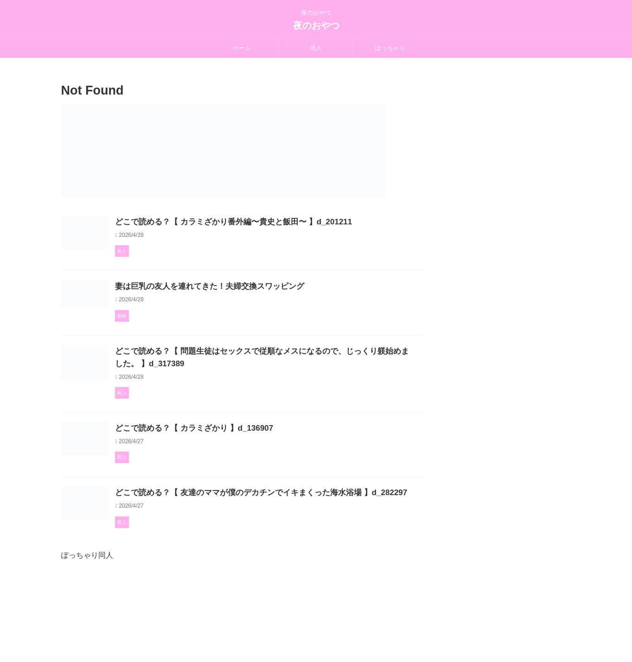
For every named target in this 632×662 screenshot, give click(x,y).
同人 (316, 48)
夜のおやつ (316, 25)
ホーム (242, 48)
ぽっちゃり (390, 48)
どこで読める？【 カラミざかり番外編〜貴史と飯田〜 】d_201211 (272, 222)
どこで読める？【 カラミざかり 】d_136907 (235, 466)
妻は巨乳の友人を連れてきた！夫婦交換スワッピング (250, 306)
